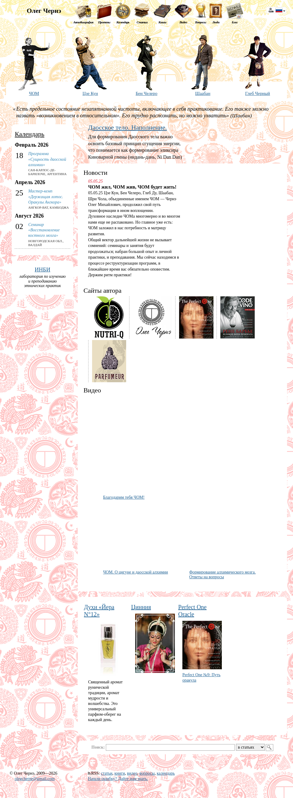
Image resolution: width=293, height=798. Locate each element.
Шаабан (202, 93)
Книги (162, 22)
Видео (183, 22)
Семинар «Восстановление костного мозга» (43, 230)
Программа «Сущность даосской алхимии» (47, 159)
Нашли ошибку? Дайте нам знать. (118, 778)
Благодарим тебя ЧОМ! (124, 497)
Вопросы (200, 22)
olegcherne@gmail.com (35, 778)
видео (132, 773)
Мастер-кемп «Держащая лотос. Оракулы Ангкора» (45, 196)
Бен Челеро (147, 93)
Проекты (104, 22)
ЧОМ (34, 93)
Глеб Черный (257, 93)
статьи (106, 773)
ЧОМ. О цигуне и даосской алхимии (135, 572)
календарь (166, 773)
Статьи (142, 22)
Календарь (122, 22)
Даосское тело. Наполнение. (127, 127)
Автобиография (83, 22)
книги (120, 773)
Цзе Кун (90, 93)
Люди (215, 22)
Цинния (141, 607)
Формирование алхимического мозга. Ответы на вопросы (222, 574)
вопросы (147, 773)
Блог (234, 22)
